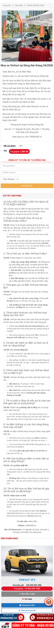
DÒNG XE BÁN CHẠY (35, 5)
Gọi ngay (27, 599)
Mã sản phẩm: (10, 146)
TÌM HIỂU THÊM (27, 594)
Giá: (5, 151)
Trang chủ (7, 5)
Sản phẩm (19, 5)
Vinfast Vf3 (27, 579)
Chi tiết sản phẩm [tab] (12, 196)
